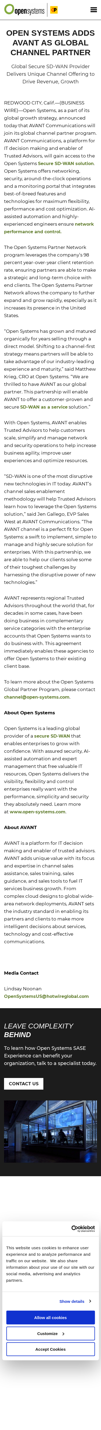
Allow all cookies (50, 1317)
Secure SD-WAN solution (66, 163)
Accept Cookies (50, 1349)
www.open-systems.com (37, 811)
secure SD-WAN (52, 736)
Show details (72, 1301)
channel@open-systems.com (36, 697)
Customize (50, 1333)
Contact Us (24, 1083)
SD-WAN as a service (44, 407)
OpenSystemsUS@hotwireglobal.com (46, 996)
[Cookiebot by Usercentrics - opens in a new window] (72, 1228)
